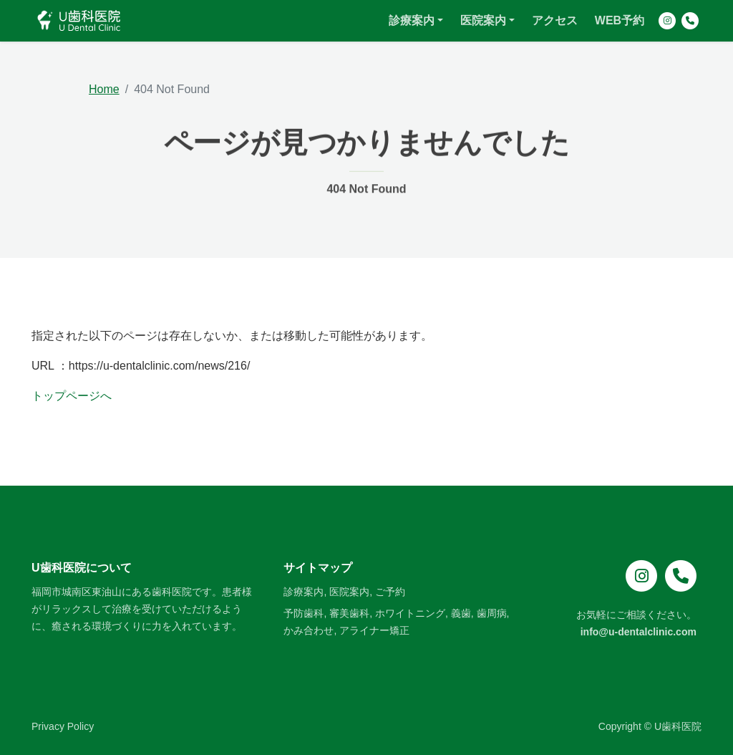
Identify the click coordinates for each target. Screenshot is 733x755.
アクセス (555, 25)
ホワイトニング (410, 613)
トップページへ (71, 396)
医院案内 (483, 25)
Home (104, 89)
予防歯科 (303, 613)
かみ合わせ (308, 630)
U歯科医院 (678, 726)
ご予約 (390, 591)
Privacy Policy (62, 726)
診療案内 (412, 25)
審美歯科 (349, 613)
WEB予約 (619, 25)
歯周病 (492, 613)
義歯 (461, 613)
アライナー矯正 (374, 630)
